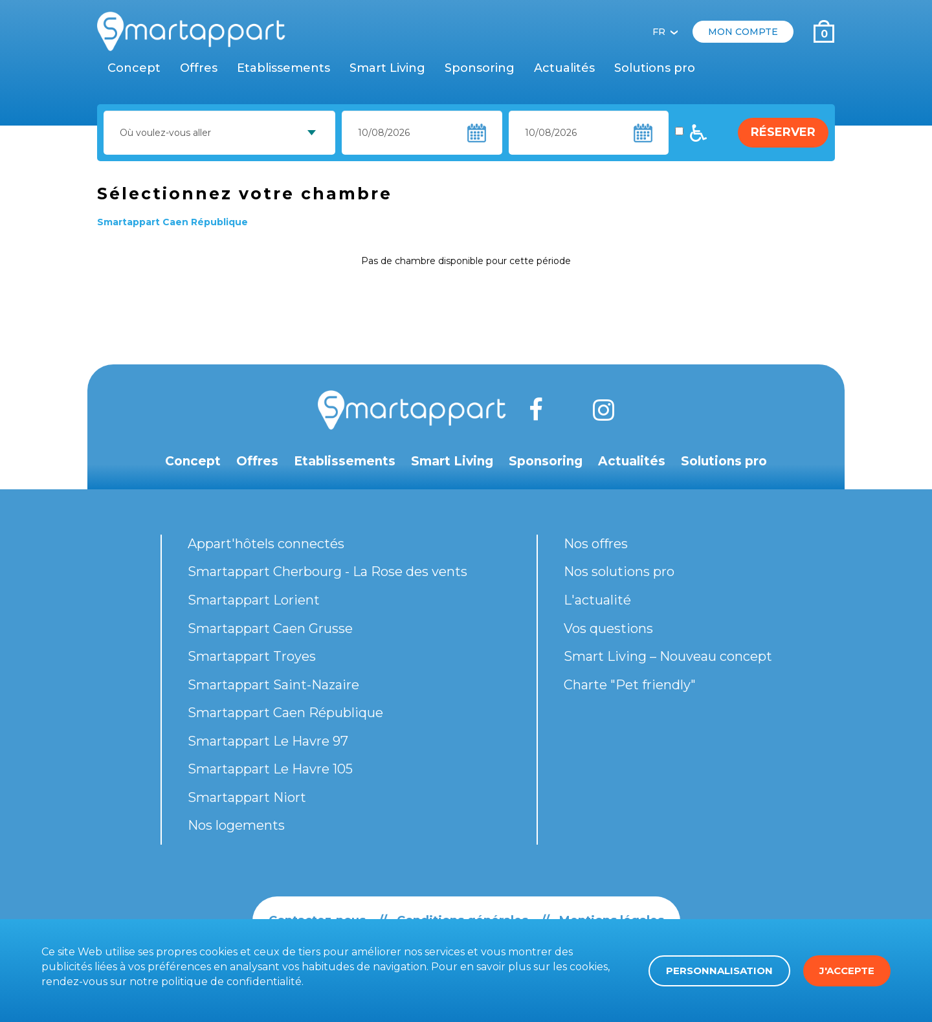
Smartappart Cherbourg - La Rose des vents (327, 571)
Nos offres (596, 543)
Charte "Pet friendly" (630, 685)
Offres (198, 68)
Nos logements (236, 825)
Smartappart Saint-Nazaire (273, 685)
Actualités (564, 68)
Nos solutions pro (619, 571)
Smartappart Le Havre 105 (270, 769)
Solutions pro (654, 68)
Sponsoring (480, 68)
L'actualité (597, 600)
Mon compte (743, 32)
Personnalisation (719, 970)
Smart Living (387, 68)
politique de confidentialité (231, 981)
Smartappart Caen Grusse (270, 628)
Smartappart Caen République (285, 712)
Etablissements (283, 68)
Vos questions (608, 628)
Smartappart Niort (247, 797)
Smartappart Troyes (252, 656)
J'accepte (846, 970)
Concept (134, 68)
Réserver (783, 132)
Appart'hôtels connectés (266, 543)
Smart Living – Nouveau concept (668, 656)
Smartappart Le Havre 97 (268, 741)
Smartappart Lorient (254, 600)
